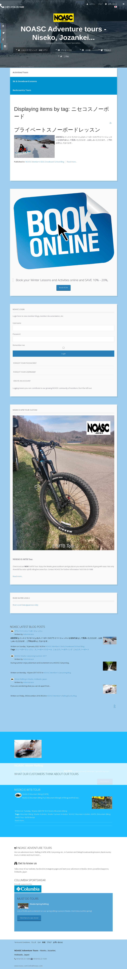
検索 (43, 942)
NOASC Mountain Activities (79, 814)
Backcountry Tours (22, 90)
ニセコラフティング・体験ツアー (33, 50)
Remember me (19, 345)
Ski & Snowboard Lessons (25, 81)
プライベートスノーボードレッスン (57, 130)
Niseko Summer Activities (58, 814)
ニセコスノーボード (81, 649)
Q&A (39, 942)
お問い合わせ (111, 4)
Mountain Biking (26, 814)
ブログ (100, 4)
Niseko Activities (40, 814)
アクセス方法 (65, 50)
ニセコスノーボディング (62, 649)
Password (16, 334)
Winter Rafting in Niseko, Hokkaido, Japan (30, 679)
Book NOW (63, 287)
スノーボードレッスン (25, 649)
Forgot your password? (24, 363)
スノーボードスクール (43, 649)
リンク (33, 942)
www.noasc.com (20, 966)
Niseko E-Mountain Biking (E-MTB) (35, 794)
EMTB (93, 814)
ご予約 (64, 56)
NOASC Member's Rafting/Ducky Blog (62, 696)
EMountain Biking (103, 814)
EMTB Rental (30, 817)
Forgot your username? (24, 372)
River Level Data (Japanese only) (25, 605)
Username (17, 323)
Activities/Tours (20, 72)
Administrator (28, 634)
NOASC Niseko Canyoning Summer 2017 (30, 656)
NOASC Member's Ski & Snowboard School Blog (45, 162)
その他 (86, 50)
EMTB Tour (19, 817)
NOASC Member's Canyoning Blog (57, 672)
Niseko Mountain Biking (57, 811)
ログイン (91, 4)
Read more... (72, 162)
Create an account (22, 381)
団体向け (106, 50)
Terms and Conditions (22, 942)
